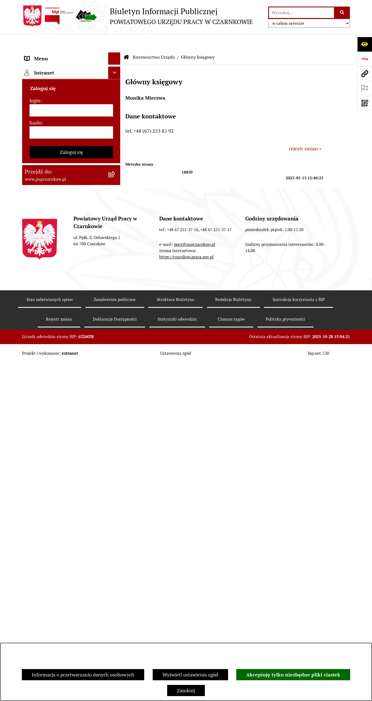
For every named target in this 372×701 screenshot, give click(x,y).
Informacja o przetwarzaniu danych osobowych (83, 675)
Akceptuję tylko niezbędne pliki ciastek (293, 675)
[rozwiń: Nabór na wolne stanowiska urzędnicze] (115, 337)
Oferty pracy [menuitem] (38, 325)
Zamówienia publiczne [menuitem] (49, 239)
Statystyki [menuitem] (35, 276)
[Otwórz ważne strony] (364, 88)
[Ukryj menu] (114, 42)
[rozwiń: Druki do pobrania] (115, 313)
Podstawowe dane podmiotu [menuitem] (55, 54)
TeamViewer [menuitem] (38, 408)
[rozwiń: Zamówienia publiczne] (115, 239)
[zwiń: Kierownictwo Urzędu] (115, 128)
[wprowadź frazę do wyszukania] (301, 13)
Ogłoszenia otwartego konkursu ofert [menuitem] (65, 251)
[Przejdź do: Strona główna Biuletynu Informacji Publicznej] (126, 41)
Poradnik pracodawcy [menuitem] (47, 300)
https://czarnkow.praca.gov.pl (186, 603)
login (34, 450)
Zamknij (186, 690)
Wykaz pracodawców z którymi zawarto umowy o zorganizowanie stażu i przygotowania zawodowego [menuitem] (63, 388)
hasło (35, 472)
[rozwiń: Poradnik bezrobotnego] (115, 288)
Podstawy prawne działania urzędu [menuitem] (62, 226)
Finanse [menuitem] (33, 263)
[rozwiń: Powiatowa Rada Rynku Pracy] (115, 214)
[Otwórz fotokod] (364, 103)
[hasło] (71, 482)
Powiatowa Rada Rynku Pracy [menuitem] (56, 214)
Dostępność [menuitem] (37, 79)
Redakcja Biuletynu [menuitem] (45, 369)
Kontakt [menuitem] (33, 67)
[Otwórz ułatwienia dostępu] (364, 44)
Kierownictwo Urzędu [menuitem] (48, 128)
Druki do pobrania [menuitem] (44, 312)
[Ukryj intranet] (114, 422)
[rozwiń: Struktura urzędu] (115, 116)
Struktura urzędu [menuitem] (43, 116)
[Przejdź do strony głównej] (137, 16)
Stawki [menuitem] (32, 357)
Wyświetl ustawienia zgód (190, 675)
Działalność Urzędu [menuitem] (46, 103)
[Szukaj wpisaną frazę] (342, 13)
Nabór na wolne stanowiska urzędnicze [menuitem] (54, 341)
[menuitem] (71, 144)
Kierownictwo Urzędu (154, 41)
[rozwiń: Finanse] (115, 263)
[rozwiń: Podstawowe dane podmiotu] (115, 54)
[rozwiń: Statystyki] (115, 276)
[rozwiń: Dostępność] (115, 79)
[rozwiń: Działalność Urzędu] (115, 104)
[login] (71, 460)
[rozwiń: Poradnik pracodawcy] (115, 300)
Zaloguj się (71, 502)
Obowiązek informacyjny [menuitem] (51, 91)
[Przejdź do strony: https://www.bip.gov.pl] (364, 59)
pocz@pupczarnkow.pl (194, 590)
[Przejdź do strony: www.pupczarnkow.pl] (364, 73)
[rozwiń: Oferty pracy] (115, 325)
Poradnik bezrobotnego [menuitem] (50, 288)
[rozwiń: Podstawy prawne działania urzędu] (115, 227)
